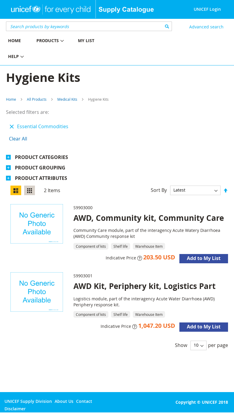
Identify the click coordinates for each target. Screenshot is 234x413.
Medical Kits (67, 99)
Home (11, 99)
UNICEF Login (207, 9)
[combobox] (89, 26)
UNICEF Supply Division (28, 401)
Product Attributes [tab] (41, 178)
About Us (64, 401)
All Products (37, 99)
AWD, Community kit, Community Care (148, 217)
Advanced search (206, 27)
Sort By (159, 189)
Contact (84, 401)
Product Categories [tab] (41, 157)
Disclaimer (15, 409)
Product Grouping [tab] (40, 167)
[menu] (58, 49)
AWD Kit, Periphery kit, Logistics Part (144, 286)
